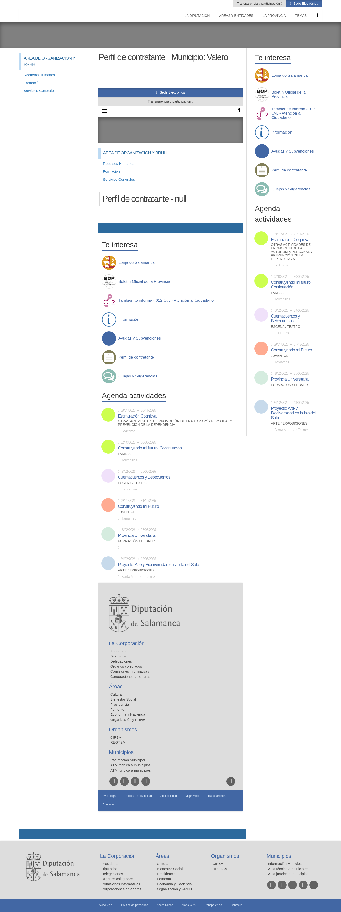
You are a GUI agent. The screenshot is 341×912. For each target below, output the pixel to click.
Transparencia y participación (259, 3)
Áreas (162, 856)
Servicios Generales (39, 91)
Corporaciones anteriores (121, 889)
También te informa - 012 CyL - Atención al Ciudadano (293, 113)
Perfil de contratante (289, 170)
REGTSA (219, 869)
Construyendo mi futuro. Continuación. (291, 284)
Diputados (110, 869)
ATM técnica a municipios (288, 869)
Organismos (225, 856)
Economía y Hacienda (174, 884)
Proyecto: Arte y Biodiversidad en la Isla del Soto (293, 413)
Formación (32, 83)
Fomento (164, 879)
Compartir (25, 834)
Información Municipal (285, 864)
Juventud (280, 356)
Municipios (279, 856)
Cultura (162, 864)
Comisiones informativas (121, 884)
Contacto (236, 905)
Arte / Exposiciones (289, 423)
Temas (301, 16)
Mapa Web (189, 905)
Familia (277, 293)
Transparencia (213, 905)
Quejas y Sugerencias (290, 189)
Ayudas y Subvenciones (292, 151)
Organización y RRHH (174, 889)
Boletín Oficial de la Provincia (288, 94)
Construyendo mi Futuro (291, 350)
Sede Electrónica (305, 3)
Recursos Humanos (39, 75)
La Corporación (118, 856)
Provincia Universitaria (289, 379)
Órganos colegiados (117, 879)
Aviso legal (106, 905)
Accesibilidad (165, 905)
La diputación (197, 16)
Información (281, 132)
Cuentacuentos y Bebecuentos (285, 318)
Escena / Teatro (285, 326)
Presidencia (166, 874)
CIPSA (217, 864)
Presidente (110, 864)
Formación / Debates (290, 385)
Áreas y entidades (236, 16)
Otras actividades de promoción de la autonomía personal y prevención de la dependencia (292, 252)
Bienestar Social (170, 869)
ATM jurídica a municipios (288, 874)
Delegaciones (112, 874)
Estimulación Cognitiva (290, 239)
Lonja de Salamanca (289, 75)
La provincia (274, 16)
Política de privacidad (134, 905)
